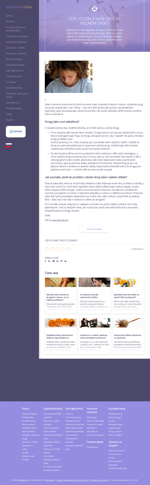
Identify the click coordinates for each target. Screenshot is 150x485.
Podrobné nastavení (11, 483)
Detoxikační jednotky (74, 389)
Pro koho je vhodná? (53, 424)
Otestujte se (12, 102)
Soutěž (9, 119)
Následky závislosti (16, 42)
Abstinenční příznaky (118, 422)
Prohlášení (49, 437)
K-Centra (11, 82)
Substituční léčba (15, 65)
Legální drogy (114, 385)
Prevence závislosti (16, 53)
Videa (9, 114)
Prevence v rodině (95, 381)
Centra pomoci (14, 76)
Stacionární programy (74, 381)
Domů (9, 15)
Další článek (94, 229)
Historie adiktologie (95, 378)
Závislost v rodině (15, 47)
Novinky (10, 21)
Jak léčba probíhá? (52, 427)
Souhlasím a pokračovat (35, 483)
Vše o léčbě (49, 413)
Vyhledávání (92, 404)
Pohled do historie (117, 408)
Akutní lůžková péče (74, 385)
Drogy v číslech (115, 389)
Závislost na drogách (17, 36)
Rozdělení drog (14, 87)
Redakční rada (28, 413)
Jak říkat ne (92, 385)
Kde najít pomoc (15, 70)
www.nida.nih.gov (61, 220)
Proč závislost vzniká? (118, 411)
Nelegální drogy (115, 381)
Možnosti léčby (14, 59)
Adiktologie (92, 374)
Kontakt (25, 417)
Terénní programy (73, 374)
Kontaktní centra (29, 385)
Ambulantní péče (72, 378)
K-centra (69, 371)
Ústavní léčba (71, 392)
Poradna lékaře (14, 108)
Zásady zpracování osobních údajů (72, 437)
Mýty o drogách (115, 392)
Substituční (19, 7)
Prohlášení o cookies (99, 437)
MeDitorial (23, 437)
